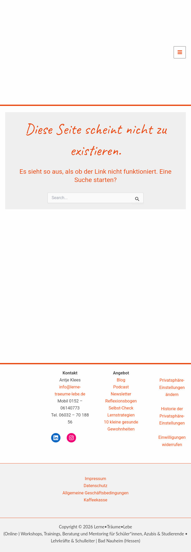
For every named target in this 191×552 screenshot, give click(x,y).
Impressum (95, 478)
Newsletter (121, 394)
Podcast (121, 387)
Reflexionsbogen (121, 401)
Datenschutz (95, 485)
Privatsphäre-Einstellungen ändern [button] (172, 387)
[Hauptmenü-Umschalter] (180, 52)
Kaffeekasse (95, 499)
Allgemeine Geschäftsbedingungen (95, 492)
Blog (121, 380)
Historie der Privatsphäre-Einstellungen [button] (172, 415)
